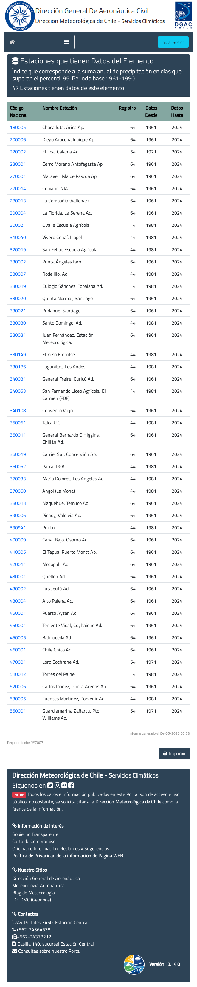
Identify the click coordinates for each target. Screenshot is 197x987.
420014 (18, 564)
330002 (18, 261)
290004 (18, 212)
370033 (18, 478)
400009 (18, 539)
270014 (18, 188)
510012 (18, 674)
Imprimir (174, 753)
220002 (18, 151)
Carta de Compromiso (33, 841)
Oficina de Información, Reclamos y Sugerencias (60, 848)
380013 (18, 503)
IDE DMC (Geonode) (31, 899)
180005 (18, 127)
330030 (18, 322)
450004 (18, 625)
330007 (18, 273)
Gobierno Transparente (35, 834)
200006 (18, 139)
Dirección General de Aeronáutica (46, 878)
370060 (18, 490)
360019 (18, 454)
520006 (18, 686)
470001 (18, 661)
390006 (18, 515)
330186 (18, 366)
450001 (18, 613)
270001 (18, 176)
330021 (18, 310)
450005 (18, 637)
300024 (18, 225)
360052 (18, 466)
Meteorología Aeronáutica (38, 885)
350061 (18, 422)
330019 (18, 286)
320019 (18, 249)
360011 (18, 434)
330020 (18, 298)
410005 (18, 551)
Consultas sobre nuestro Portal (49, 951)
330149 (18, 354)
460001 (18, 649)
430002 (18, 588)
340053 (18, 391)
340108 (18, 410)
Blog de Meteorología (33, 892)
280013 (18, 200)
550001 (18, 710)
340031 (18, 378)
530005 (18, 698)
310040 (18, 237)
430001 (18, 576)
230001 (18, 163)
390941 (18, 527)
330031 (18, 335)
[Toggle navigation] (66, 42)
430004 (18, 600)
